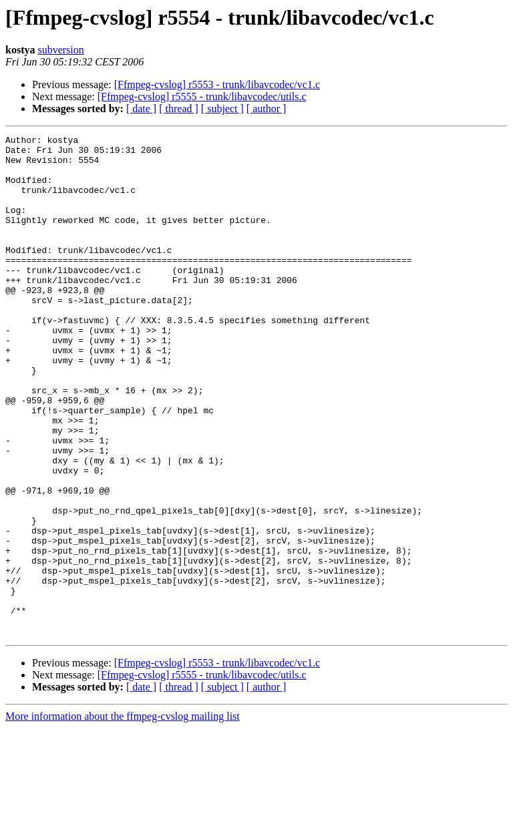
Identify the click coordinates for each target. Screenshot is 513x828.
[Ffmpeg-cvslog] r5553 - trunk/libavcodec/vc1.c (217, 84)
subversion (60, 49)
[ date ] (141, 108)
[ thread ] (178, 108)
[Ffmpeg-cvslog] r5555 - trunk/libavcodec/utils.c (202, 96)
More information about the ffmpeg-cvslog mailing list (122, 816)
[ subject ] (222, 108)
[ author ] (266, 108)
